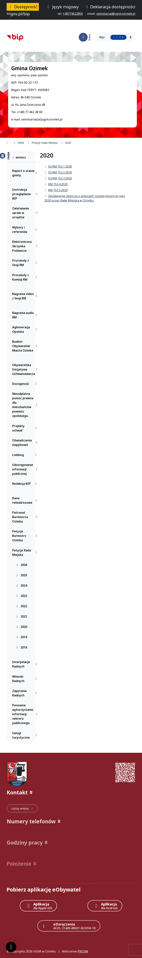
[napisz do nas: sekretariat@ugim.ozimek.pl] (115, 14)
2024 (21, 585)
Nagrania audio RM (25, 315)
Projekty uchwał (25, 428)
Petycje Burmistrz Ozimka (25, 535)
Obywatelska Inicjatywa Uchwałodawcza (25, 369)
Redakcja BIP (25, 484)
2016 (21, 647)
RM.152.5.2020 (56, 190)
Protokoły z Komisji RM (25, 277)
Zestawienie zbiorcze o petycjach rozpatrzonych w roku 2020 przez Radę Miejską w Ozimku (84, 198)
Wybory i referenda (25, 229)
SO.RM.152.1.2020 (58, 167)
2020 (21, 627)
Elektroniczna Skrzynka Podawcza (25, 246)
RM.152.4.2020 (56, 184)
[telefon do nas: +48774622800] (73, 14)
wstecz (19, 157)
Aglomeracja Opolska (25, 329)
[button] (71, 792)
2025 (21, 575)
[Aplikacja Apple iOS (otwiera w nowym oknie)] (38, 906)
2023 (21, 596)
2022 (21, 606)
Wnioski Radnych (25, 678)
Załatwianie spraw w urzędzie (25, 212)
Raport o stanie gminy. (25, 173)
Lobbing (25, 455)
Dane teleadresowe (25, 500)
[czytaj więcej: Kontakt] (22, 808)
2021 (21, 616)
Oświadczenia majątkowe (25, 442)
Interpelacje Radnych (25, 664)
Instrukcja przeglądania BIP (25, 194)
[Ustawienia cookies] (11, 947)
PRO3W (83, 951)
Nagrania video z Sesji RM (25, 296)
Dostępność (25, 384)
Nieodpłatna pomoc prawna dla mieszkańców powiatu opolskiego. (25, 405)
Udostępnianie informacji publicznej (25, 469)
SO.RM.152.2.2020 (58, 172)
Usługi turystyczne (25, 735)
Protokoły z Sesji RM (25, 262)
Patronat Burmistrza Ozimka (25, 517)
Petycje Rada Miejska (25, 552)
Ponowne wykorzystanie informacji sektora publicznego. (25, 714)
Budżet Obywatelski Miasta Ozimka (25, 346)
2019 (21, 637)
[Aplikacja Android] (105, 906)
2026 (21, 565)
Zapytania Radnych (25, 693)
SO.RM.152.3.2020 (58, 178)
